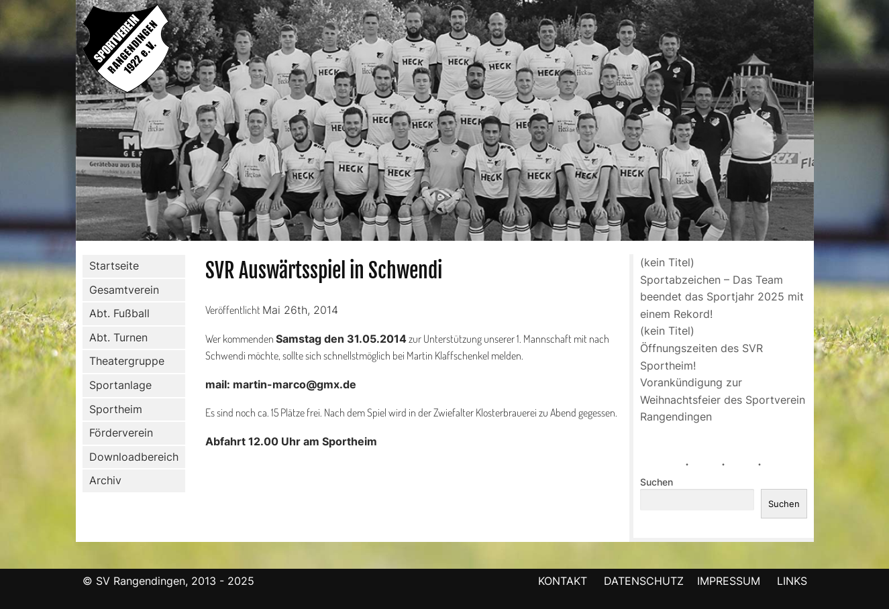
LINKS (792, 581)
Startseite (114, 265)
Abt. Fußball (117, 313)
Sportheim (115, 409)
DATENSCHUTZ (644, 581)
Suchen (656, 482)
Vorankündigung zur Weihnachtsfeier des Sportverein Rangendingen (722, 399)
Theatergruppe (126, 361)
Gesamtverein (121, 289)
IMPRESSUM (730, 581)
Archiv (105, 480)
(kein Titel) (667, 262)
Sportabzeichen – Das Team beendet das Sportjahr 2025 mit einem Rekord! (722, 297)
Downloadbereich (133, 456)
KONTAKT (562, 581)
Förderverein (118, 433)
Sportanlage (118, 385)
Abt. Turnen (116, 338)
